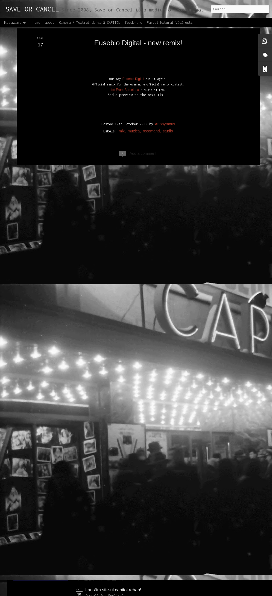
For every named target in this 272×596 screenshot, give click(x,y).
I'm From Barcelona (125, 34)
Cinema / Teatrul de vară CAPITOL (89, 22)
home (36, 22)
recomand (151, 75)
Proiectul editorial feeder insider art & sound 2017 (133, 528)
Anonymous (165, 68)
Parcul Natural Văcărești (170, 22)
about (49, 22)
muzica (134, 75)
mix (122, 75)
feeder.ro (133, 22)
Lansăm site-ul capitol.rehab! (113, 590)
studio (168, 75)
